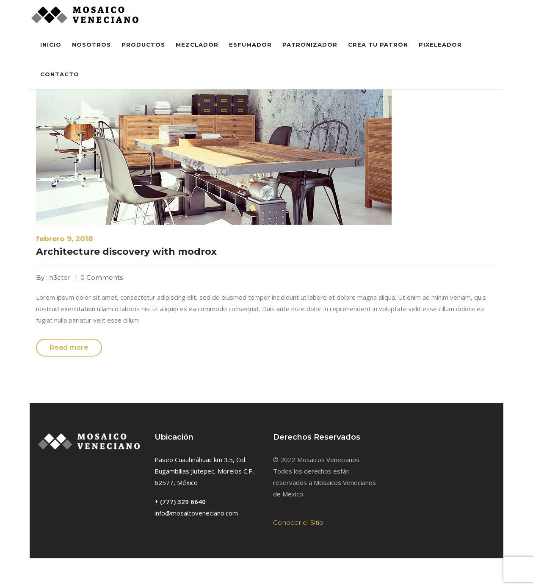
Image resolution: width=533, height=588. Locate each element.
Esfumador (250, 44)
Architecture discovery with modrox (126, 251)
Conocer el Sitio (298, 522)
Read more (69, 347)
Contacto (59, 74)
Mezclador (197, 44)
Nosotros (91, 44)
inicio (50, 44)
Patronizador (309, 44)
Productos (143, 44)
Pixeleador (440, 44)
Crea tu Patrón (378, 44)
